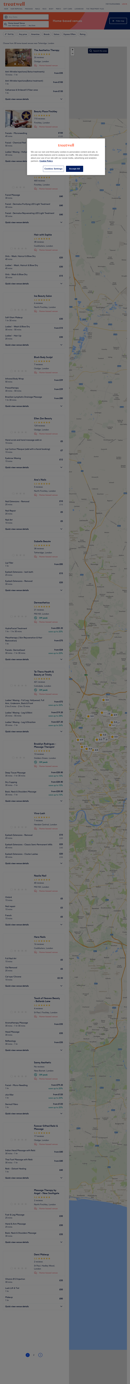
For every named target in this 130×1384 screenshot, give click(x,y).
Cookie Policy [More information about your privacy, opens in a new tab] (46, 161)
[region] (66, 156)
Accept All (74, 169)
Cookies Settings (53, 169)
